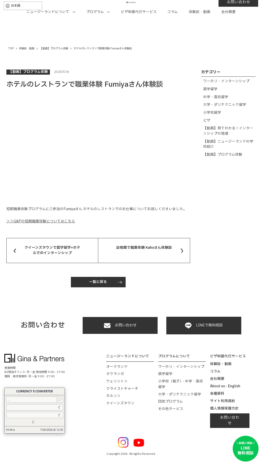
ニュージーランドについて (50, 26)
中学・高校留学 (215, 97)
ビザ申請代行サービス (139, 26)
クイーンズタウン (120, 403)
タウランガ (115, 374)
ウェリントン (117, 381)
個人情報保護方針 (224, 408)
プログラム (98, 26)
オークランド (117, 366)
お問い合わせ (219, 13)
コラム (172, 26)
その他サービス (170, 409)
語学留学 (210, 89)
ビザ (206, 120)
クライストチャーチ (122, 388)
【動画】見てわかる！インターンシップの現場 (228, 131)
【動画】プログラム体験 (222, 154)
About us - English (225, 386)
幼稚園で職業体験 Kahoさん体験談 (144, 247)
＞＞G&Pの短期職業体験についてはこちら (40, 221)
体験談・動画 (199, 26)
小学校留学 (212, 112)
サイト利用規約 (222, 401)
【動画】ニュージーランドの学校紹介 (228, 144)
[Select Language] (42, 14)
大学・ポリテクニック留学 (224, 104)
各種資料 (217, 393)
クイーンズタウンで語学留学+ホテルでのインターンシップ (52, 250)
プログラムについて (174, 356)
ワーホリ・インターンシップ (226, 81)
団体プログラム (170, 401)
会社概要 (228, 26)
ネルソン (113, 396)
